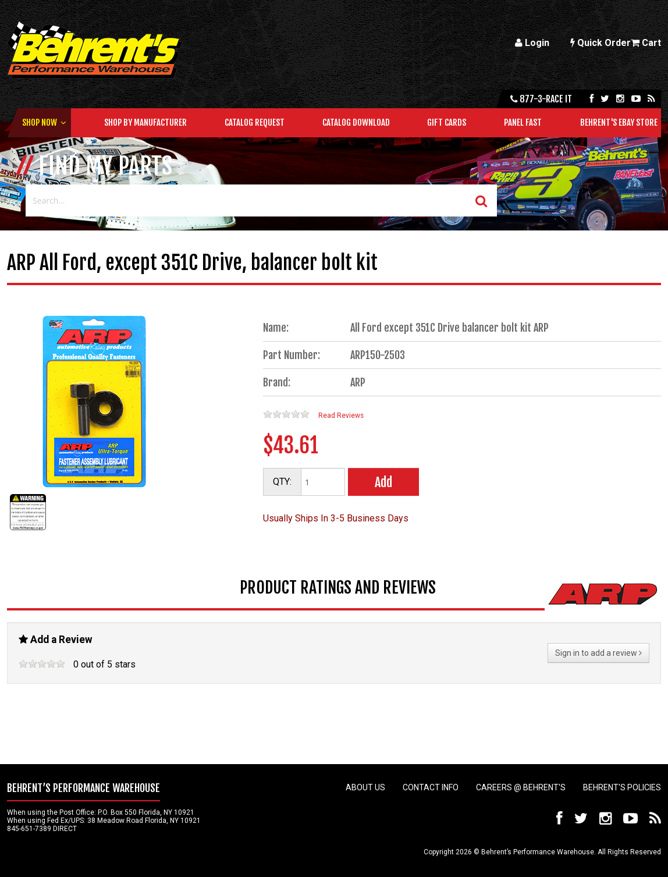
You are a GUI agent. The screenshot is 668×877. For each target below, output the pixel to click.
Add (383, 482)
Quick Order (600, 42)
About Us (365, 787)
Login (532, 42)
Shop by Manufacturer (145, 122)
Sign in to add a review (598, 653)
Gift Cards (446, 122)
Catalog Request (255, 122)
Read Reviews (341, 415)
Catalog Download (356, 122)
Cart (646, 42)
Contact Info (431, 787)
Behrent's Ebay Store (619, 122)
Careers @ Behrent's (521, 787)
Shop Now (39, 122)
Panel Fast (523, 122)
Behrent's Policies (622, 787)
